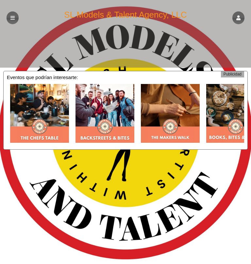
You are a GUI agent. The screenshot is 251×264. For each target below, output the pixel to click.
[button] (238, 17)
